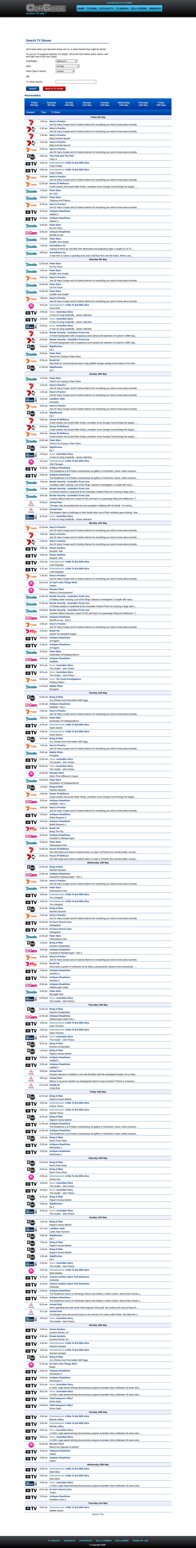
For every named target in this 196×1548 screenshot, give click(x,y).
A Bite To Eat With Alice (69, 163)
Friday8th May (34, 103)
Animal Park (56, 502)
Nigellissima (56, 346)
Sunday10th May (69, 103)
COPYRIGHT (85, 1540)
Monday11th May (87, 103)
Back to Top (98, 1514)
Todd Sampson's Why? (61, 1398)
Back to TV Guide (54, 88)
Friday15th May (161, 103)
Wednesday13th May (124, 103)
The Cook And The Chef (62, 156)
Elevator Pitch (57, 589)
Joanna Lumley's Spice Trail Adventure (69, 1277)
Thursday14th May (143, 103)
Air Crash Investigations (65, 679)
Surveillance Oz (58, 245)
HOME (81, 8)
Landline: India (57, 399)
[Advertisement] (98, 27)
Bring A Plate (56, 697)
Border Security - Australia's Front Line (69, 332)
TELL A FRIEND (139, 8)
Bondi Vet (55, 360)
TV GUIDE (92, 8)
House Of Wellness (59, 183)
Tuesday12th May (104, 103)
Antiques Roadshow (60, 211)
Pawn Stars (55, 190)
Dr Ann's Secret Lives (61, 922)
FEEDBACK (155, 8)
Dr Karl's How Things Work (63, 582)
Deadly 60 (55, 1085)
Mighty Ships (56, 686)
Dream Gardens (58, 548)
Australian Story (61, 312)
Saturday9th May (51, 103)
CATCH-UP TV (106, 8)
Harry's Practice (58, 121)
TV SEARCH (122, 8)
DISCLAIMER (122, 1540)
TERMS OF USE (140, 1540)
